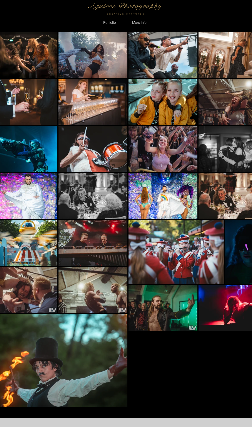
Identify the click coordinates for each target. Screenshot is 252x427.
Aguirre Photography (125, 5)
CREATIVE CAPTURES (126, 14)
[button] (109, 20)
